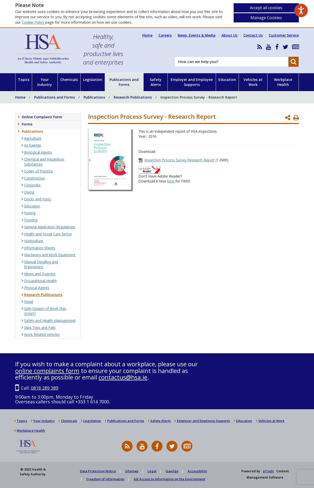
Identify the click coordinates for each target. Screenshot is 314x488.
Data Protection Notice (98, 471)
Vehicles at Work (253, 82)
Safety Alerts (155, 82)
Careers (165, 35)
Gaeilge (172, 471)
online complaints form (47, 370)
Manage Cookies (266, 17)
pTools (268, 471)
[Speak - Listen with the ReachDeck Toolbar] (301, 10)
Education (227, 79)
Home (147, 35)
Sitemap (131, 471)
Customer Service (284, 35)
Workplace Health (283, 82)
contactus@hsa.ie (123, 377)
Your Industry (44, 82)
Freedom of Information (105, 479)
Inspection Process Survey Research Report (179, 160)
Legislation (92, 79)
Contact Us (253, 35)
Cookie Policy (33, 22)
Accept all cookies (266, 7)
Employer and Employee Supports (192, 82)
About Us (229, 35)
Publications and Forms (124, 82)
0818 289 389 (44, 388)
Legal (152, 471)
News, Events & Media (196, 35)
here (171, 181)
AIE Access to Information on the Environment (169, 479)
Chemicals (69, 79)
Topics (23, 79)
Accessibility (197, 471)
